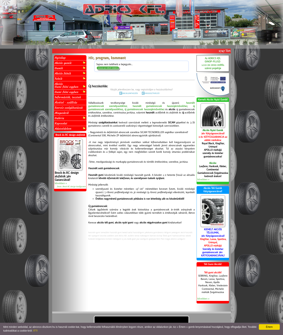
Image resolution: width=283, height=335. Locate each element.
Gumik (70, 68)
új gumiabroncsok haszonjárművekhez (144, 109)
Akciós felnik (70, 73)
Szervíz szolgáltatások (69, 107)
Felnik (70, 78)
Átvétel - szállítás (66, 102)
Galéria (70, 118)
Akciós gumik (70, 63)
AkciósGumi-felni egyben (70, 85)
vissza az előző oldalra (108, 68)
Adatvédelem (70, 128)
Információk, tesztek (68, 97)
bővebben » (61, 183)
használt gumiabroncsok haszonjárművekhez (160, 106)
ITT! (35, 330)
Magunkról (62, 113)
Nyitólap (60, 57)
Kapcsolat (61, 123)
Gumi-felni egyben (70, 92)
